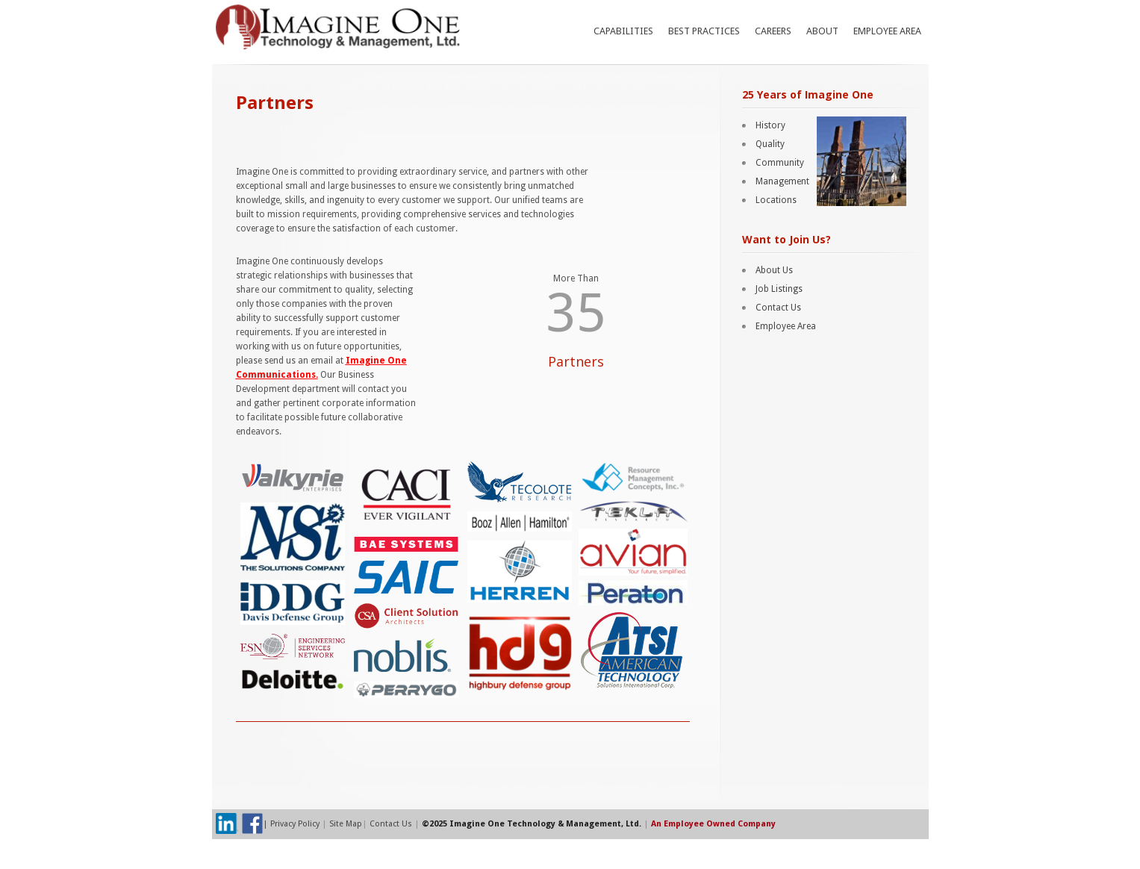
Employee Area (887, 31)
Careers (773, 31)
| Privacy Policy (292, 824)
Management (782, 181)
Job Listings (779, 289)
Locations (776, 200)
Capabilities (623, 31)
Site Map (345, 824)
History (770, 125)
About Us (774, 270)
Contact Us (778, 307)
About (822, 31)
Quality (770, 144)
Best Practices (704, 31)
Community (780, 163)
